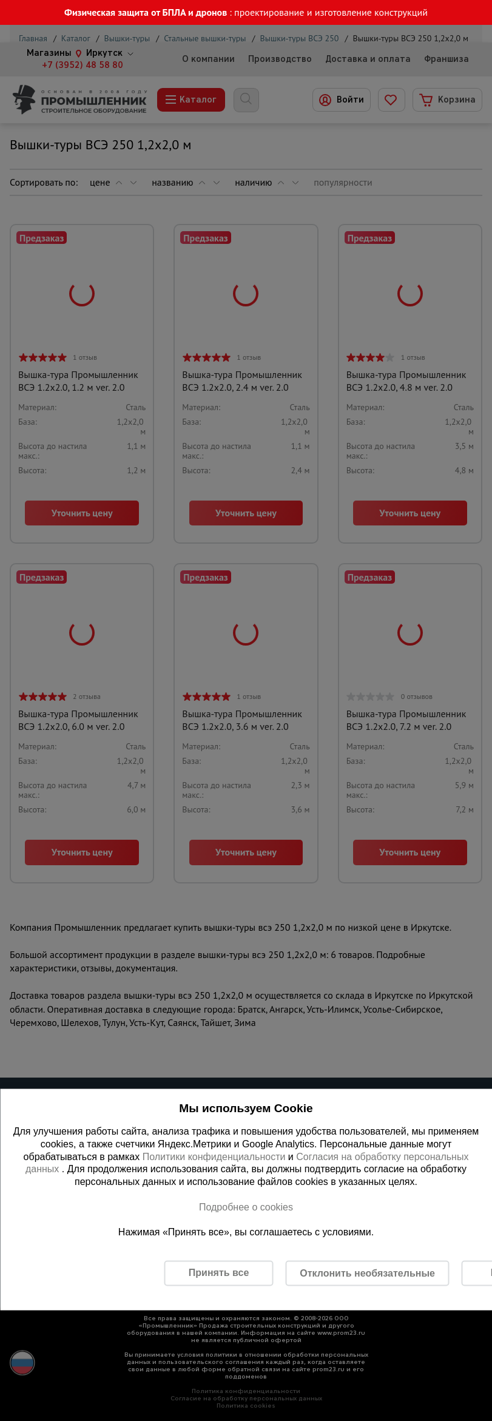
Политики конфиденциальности (214, 1156)
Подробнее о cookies (246, 1206)
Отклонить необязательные (367, 1272)
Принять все (219, 1272)
